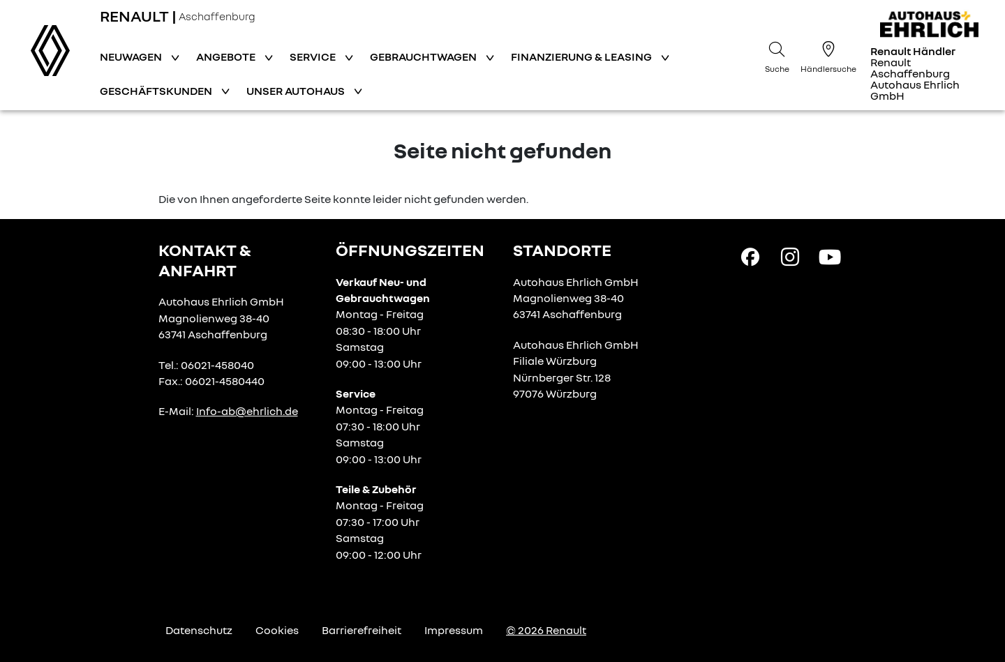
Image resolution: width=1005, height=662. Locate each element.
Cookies (277, 630)
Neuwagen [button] (132, 56)
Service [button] (314, 56)
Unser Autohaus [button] (296, 91)
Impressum (453, 630)
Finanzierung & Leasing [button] (582, 56)
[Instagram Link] (790, 256)
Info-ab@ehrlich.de (247, 411)
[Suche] (776, 55)
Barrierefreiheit (361, 630)
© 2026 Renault (546, 630)
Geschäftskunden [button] (157, 91)
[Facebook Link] (750, 256)
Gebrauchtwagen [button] (424, 56)
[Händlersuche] (828, 55)
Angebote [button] (227, 56)
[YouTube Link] (829, 256)
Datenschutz (198, 630)
